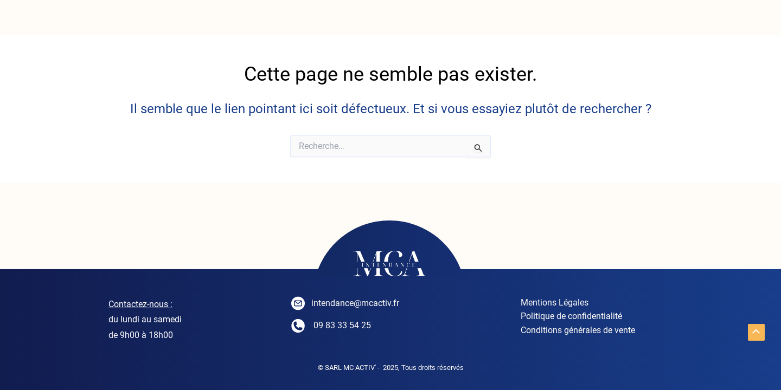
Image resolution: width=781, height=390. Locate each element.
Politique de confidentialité (567, 317)
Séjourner (455, 21)
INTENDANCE (200, 21)
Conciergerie (329, 21)
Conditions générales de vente (574, 332)
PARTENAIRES (681, 21)
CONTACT (565, 21)
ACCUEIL (87, 21)
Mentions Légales (551, 303)
